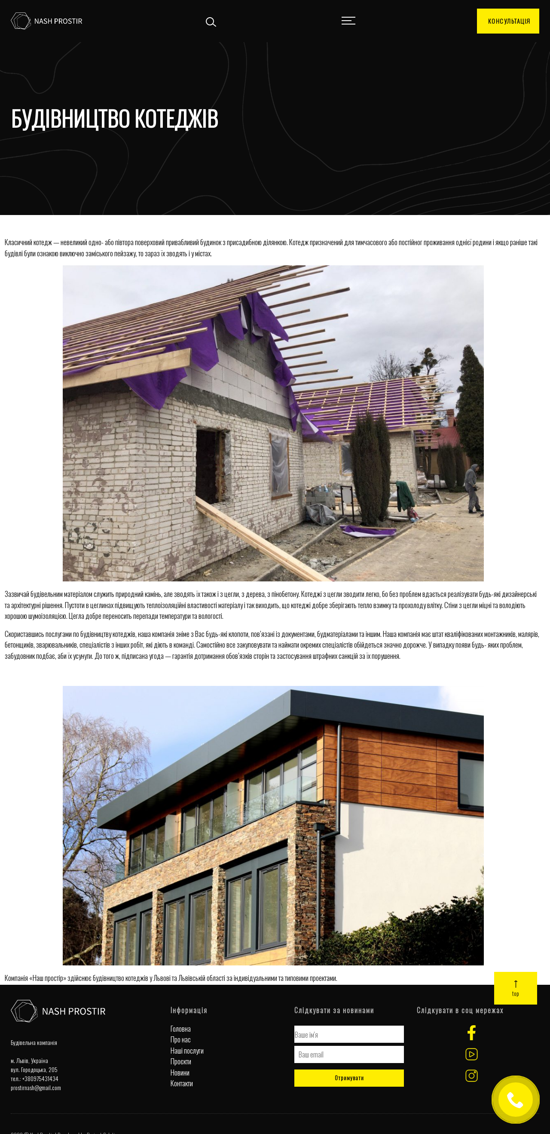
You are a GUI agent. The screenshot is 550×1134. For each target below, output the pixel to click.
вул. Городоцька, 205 (34, 1069)
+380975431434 (40, 1078)
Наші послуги (187, 1050)
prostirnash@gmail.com (36, 1087)
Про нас (181, 1039)
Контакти (182, 1083)
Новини (180, 1072)
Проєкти (181, 1061)
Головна (181, 1028)
